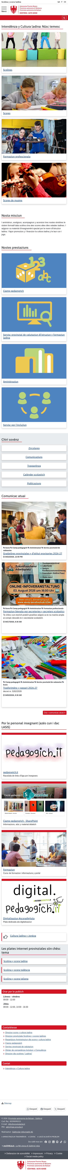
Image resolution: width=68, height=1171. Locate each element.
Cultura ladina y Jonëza (23, 935)
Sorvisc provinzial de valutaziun (19, 1047)
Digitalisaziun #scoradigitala (19, 918)
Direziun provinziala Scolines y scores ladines (25, 1036)
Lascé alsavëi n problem (48, 1137)
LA (59, 2)
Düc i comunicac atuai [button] (54, 713)
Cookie (58, 1153)
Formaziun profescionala (16, 156)
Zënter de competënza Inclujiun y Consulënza (25, 1050)
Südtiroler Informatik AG (22, 1132)
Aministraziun (10, 381)
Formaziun (9, 869)
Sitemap (7, 1103)
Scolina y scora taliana (16, 978)
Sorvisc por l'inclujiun (15, 424)
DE (65, 2)
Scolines (7, 69)
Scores (6, 113)
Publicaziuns (34, 483)
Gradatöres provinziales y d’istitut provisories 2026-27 (32, 553)
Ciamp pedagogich (13, 290)
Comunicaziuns (34, 457)
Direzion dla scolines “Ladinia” (18, 1054)
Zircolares (34, 448)
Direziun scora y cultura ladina (18, 1033)
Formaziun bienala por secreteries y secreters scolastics (33, 611)
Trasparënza (34, 465)
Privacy (48, 1153)
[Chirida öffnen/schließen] (64, 17)
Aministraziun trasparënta (14, 1137)
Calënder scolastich (34, 474)
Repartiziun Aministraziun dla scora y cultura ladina (28, 1040)
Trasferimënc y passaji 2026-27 (20, 687)
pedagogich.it (10, 772)
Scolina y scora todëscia (17, 969)
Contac (32, 1137)
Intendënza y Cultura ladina (17, 1068)
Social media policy (34, 1156)
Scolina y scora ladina (16, 961)
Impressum (37, 1153)
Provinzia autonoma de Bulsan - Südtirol (25, 1118)
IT (61, 2)
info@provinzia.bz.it (16, 1124)
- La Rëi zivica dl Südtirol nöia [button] (21, 1146)
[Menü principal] (4, 9)
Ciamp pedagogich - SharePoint (20, 820)
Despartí (32, 1109)
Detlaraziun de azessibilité (17, 1153)
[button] (45, 1141)
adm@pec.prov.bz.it (14, 1127)
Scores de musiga (12, 200)
